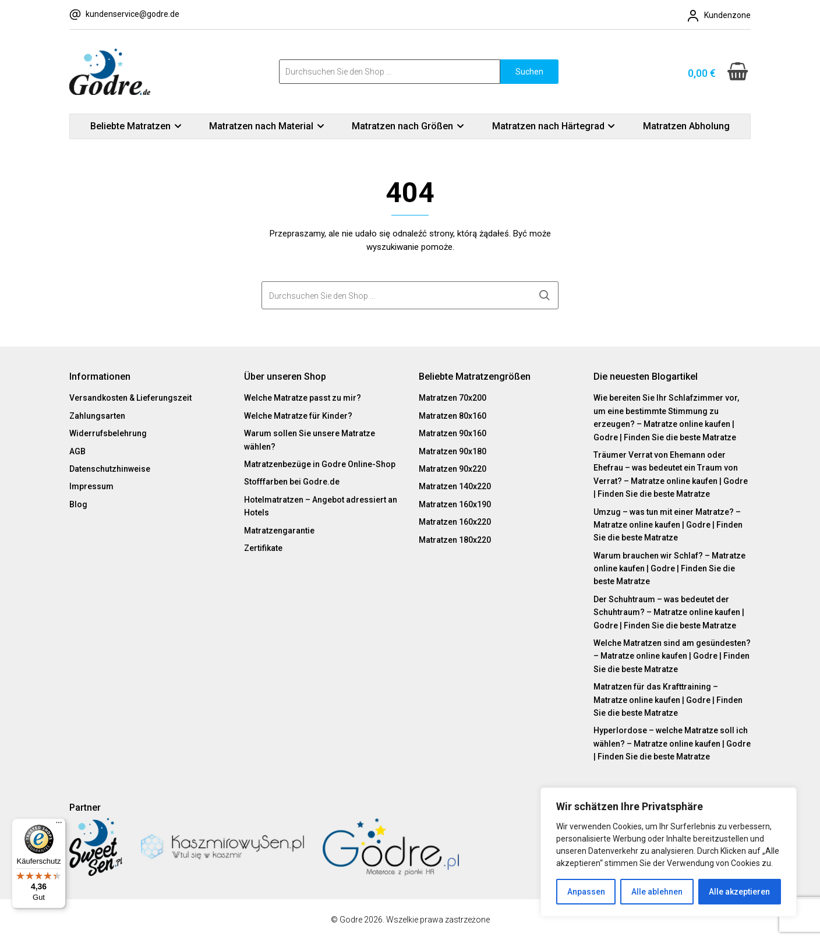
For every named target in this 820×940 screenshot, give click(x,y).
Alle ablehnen (657, 891)
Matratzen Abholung (686, 126)
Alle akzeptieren (739, 891)
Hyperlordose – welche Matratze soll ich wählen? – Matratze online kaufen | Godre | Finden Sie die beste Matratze (672, 743)
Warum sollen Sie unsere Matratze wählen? (309, 440)
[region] (668, 852)
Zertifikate (263, 548)
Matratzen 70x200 (452, 397)
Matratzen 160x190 (455, 504)
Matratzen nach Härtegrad (548, 126)
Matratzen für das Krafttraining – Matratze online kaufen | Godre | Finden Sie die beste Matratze (668, 700)
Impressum (91, 486)
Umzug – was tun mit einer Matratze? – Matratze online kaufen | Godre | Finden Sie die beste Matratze (668, 525)
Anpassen (586, 891)
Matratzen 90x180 (452, 451)
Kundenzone (727, 15)
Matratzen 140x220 (455, 486)
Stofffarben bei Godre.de (292, 481)
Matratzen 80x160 (452, 415)
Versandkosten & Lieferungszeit (130, 397)
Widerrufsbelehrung (108, 433)
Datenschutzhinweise (109, 468)
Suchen (529, 71)
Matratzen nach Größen (402, 126)
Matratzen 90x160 (452, 433)
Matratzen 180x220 (455, 540)
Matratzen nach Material (261, 126)
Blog (78, 504)
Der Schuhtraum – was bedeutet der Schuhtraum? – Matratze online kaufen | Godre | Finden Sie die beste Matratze (668, 612)
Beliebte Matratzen (130, 126)
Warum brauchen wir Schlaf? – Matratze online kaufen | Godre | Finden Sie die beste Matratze (669, 568)
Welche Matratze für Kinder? (298, 415)
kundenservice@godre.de (132, 14)
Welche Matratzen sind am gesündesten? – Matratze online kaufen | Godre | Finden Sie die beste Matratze (672, 656)
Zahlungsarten (97, 415)
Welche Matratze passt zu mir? (302, 397)
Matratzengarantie (279, 530)
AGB (77, 451)
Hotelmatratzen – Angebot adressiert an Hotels (320, 506)
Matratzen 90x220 (452, 468)
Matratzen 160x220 (455, 521)
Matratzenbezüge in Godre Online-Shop (319, 464)
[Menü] (59, 825)
